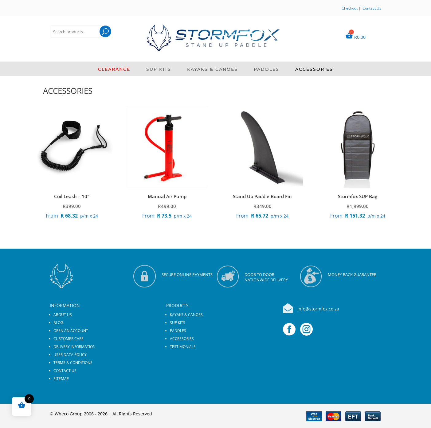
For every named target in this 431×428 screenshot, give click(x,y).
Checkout (350, 8)
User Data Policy (70, 354)
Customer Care (68, 338)
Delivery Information (74, 346)
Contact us (64, 370)
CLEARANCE (114, 69)
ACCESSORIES (314, 69)
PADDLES (266, 69)
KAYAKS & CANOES (212, 69)
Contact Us (371, 8)
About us (62, 314)
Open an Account (70, 330)
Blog (58, 322)
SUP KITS (158, 69)
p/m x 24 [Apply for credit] (72, 215)
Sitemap (61, 378)
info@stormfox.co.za (318, 309)
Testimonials (183, 346)
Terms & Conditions (72, 362)
